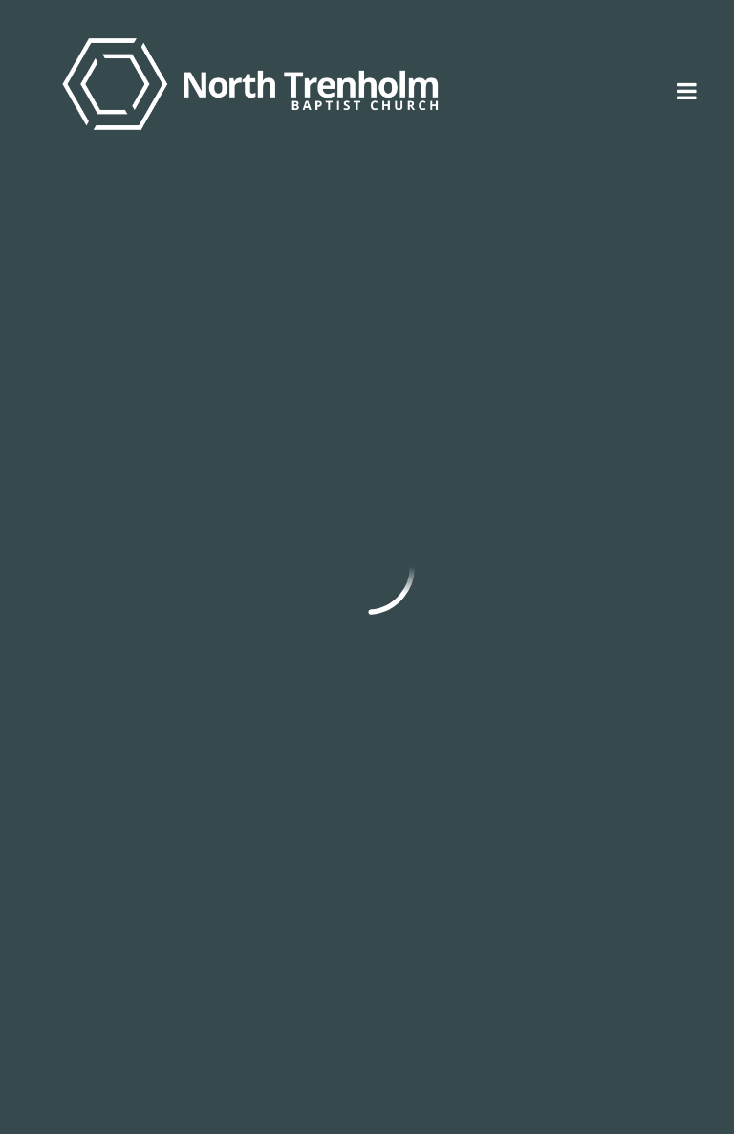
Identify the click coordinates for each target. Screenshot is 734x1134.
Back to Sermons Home (144, 701)
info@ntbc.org (92, 871)
